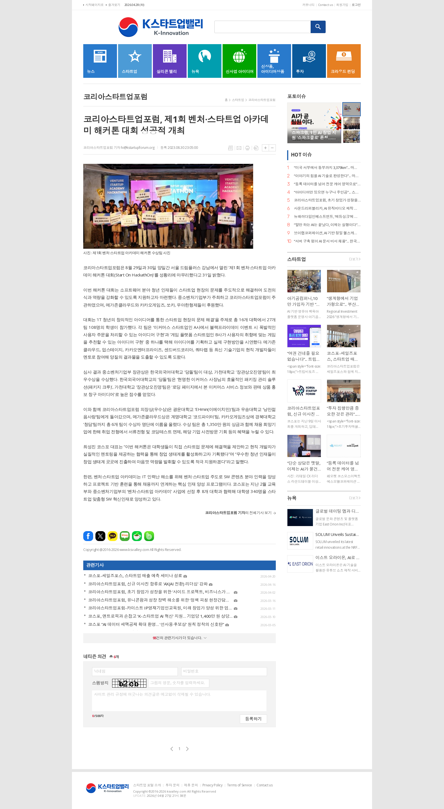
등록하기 (253, 719)
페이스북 (88, 536)
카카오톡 (113, 536)
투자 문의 (172, 785)
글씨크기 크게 (265, 147)
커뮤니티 (308, 5)
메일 (239, 148)
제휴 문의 (191, 785)
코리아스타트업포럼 (262, 100)
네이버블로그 (125, 536)
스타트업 (238, 100)
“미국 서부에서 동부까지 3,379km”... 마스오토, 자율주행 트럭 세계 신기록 (327, 167)
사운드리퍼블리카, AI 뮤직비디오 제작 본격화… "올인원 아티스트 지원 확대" (327, 208)
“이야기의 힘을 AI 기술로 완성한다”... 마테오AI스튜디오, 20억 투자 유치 (327, 175)
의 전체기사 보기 (238, 512)
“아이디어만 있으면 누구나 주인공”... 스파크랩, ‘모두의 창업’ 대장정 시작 (327, 192)
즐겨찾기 (114, 5)
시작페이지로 (95, 5)
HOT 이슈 (301, 155)
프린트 (247, 148)
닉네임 (100, 671)
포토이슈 (296, 96)
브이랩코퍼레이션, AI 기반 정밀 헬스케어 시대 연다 (327, 233)
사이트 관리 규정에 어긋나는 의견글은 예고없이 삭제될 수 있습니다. (152, 694)
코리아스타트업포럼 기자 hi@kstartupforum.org (119, 147)
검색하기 (318, 27)
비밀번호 (190, 671)
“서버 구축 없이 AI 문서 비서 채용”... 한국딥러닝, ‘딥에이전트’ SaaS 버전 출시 (327, 241)
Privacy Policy (212, 785)
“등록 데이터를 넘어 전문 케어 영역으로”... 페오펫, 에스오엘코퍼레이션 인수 (327, 184)
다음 (187, 749)
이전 (171, 749)
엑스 (100, 536)
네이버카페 (137, 536)
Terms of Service (239, 785)
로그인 (356, 5)
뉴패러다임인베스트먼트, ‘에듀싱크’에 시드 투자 (327, 216)
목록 (230, 148)
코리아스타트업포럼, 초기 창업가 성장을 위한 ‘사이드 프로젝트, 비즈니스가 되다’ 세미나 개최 (327, 200)
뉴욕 (291, 498)
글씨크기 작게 (272, 147)
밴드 (149, 536)
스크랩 (256, 148)
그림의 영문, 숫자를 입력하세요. (177, 683)
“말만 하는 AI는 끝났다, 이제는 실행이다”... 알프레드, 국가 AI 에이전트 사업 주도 (327, 224)
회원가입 (342, 5)
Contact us (325, 5)
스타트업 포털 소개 (147, 785)
